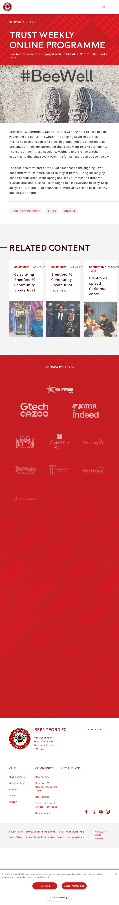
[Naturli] (59, 584)
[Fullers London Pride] (25, 441)
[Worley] (59, 527)
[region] (59, 887)
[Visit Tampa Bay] (59, 556)
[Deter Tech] (25, 499)
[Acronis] (93, 527)
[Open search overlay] (104, 7)
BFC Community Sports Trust (26, 211)
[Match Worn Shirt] (59, 613)
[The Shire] (59, 642)
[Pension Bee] (93, 441)
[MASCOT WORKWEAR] (93, 556)
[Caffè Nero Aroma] (59, 699)
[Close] (115, 873)
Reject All (45, 886)
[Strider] (59, 499)
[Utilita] (25, 584)
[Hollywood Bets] (59, 389)
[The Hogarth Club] (25, 670)
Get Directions (95, 745)
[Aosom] (93, 499)
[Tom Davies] (93, 642)
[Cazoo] (34, 414)
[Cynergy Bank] (59, 441)
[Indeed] (85, 414)
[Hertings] (93, 470)
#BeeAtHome (69, 211)
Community (17, 21)
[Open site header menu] (112, 7)
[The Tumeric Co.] (59, 670)
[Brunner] (25, 613)
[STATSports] (25, 527)
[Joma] (85, 406)
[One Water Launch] (93, 584)
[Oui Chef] (93, 613)
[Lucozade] (93, 670)
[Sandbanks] (25, 642)
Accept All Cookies (74, 886)
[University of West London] (25, 556)
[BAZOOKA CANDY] (25, 470)
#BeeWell (51, 211)
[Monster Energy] (59, 470)
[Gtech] (34, 406)
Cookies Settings (59, 897)
